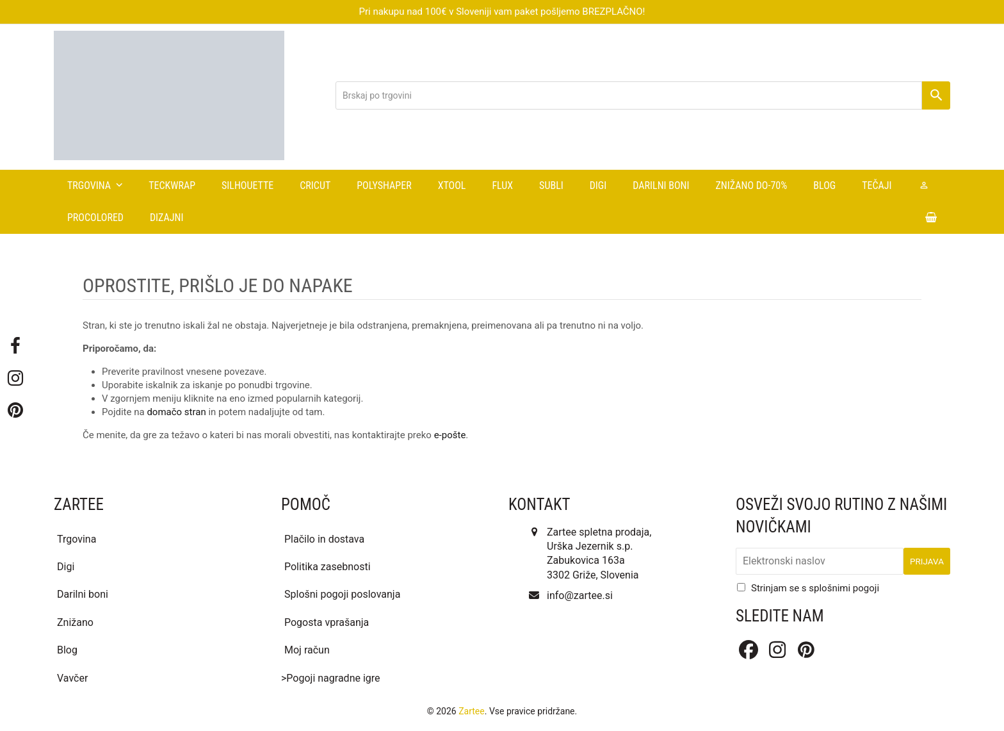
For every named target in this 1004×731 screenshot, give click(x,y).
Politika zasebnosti (327, 567)
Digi (65, 567)
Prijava (927, 561)
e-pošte (450, 435)
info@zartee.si (580, 595)
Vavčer (72, 678)
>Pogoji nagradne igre (330, 678)
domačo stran (176, 412)
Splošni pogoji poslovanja (342, 594)
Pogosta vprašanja (326, 622)
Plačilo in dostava (324, 539)
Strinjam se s (815, 588)
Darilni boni (82, 594)
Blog (67, 650)
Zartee (471, 711)
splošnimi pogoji (844, 588)
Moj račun (307, 650)
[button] (931, 218)
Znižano (75, 622)
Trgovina (76, 539)
